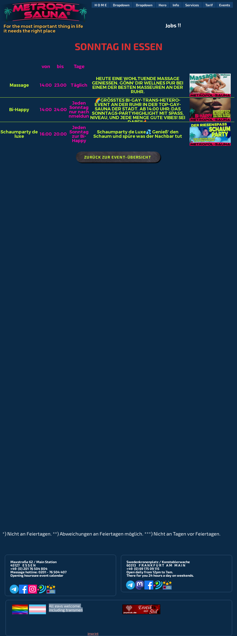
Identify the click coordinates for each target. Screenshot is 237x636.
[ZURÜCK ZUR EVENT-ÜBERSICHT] (118, 157)
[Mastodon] (139, 585)
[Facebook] (23, 589)
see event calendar (48, 575)
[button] (121, 5)
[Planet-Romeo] (41, 589)
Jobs (171, 25)
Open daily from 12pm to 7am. (150, 572)
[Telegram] (14, 589)
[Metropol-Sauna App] (50, 589)
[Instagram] (32, 589)
